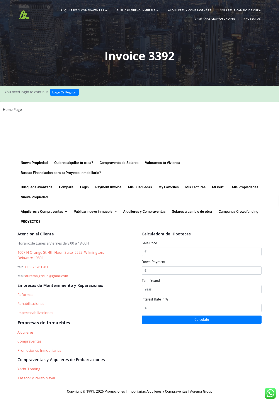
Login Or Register (64, 94)
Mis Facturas (195, 193)
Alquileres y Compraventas (81, 12)
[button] (43, 218)
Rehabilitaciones (30, 309)
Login (84, 193)
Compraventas (29, 347)
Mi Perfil (218, 193)
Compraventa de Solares (119, 169)
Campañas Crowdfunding (212, 20)
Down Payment (153, 268)
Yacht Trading (28, 374)
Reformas (25, 300)
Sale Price (149, 249)
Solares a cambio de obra (237, 12)
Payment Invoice (108, 193)
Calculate (201, 325)
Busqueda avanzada (37, 193)
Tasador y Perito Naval (36, 384)
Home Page (12, 111)
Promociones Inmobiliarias (39, 356)
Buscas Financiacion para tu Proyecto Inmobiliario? (61, 179)
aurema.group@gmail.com (46, 281)
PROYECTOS (249, 20)
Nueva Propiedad (34, 169)
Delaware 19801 (30, 263)
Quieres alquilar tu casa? (73, 169)
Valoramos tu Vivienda (162, 169)
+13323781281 (36, 272)
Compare (66, 193)
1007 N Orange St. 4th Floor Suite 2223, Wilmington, (60, 258)
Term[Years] (151, 286)
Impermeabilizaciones (35, 318)
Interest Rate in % (155, 305)
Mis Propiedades (245, 193)
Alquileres (25, 338)
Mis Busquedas (140, 193)
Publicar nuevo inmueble (135, 12)
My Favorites (168, 193)
